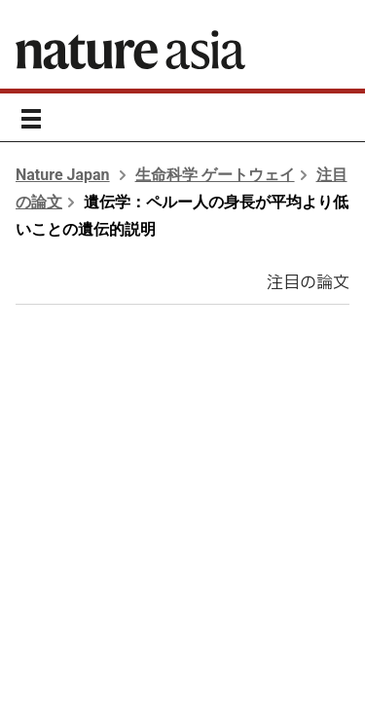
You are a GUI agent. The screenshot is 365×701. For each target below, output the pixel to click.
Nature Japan (63, 175)
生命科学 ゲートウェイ (215, 175)
